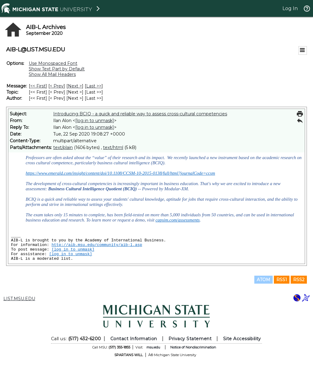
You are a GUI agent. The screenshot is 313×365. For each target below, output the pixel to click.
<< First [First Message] (38, 86)
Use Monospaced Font (53, 63)
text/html (113, 147)
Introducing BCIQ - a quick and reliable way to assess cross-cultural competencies (140, 114)
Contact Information (133, 338)
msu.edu (153, 347)
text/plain (63, 147)
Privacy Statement (190, 338)
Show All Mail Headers (52, 74)
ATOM (263, 279)
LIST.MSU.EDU (19, 298)
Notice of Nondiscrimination (193, 347)
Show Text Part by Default (57, 69)
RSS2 (298, 279)
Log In (290, 8)
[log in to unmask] (94, 120)
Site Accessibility (242, 338)
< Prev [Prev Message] (57, 86)
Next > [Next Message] (75, 86)
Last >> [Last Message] (93, 86)
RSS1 (281, 279)
